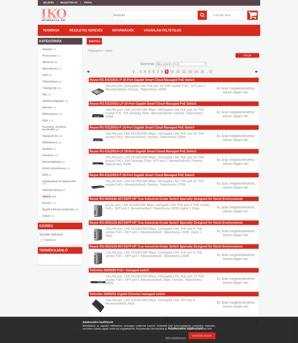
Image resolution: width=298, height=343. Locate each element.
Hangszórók (52, 135)
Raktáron (50, 240)
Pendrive (50, 155)
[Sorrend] (181, 64)
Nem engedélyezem (176, 338)
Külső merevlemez (56, 168)
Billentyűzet (52, 113)
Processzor (51, 55)
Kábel (48, 215)
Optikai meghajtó (55, 100)
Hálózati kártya (53, 189)
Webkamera (51, 142)
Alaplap (49, 49)
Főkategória (95, 50)
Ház (46, 94)
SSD (47, 75)
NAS (46, 174)
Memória (49, 62)
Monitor (49, 107)
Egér (47, 120)
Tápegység (51, 87)
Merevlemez (51, 68)
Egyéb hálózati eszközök (60, 209)
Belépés (48, 2)
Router (49, 202)
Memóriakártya (53, 161)
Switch (49, 196)
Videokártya (51, 81)
